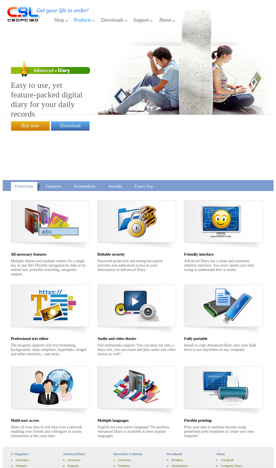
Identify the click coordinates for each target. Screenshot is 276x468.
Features (54, 132)
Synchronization (26, 423)
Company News (231, 412)
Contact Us (179, 445)
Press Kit (227, 423)
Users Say (144, 132)
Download (70, 100)
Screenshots (85, 132)
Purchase (22, 452)
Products (82, 20)
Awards (115, 132)
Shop (59, 20)
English (78, 461)
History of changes (28, 429)
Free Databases (182, 418)
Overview (24, 132)
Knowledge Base (183, 439)
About (165, 20)
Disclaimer (18, 461)
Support (141, 20)
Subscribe (227, 439)
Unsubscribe (229, 445)
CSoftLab (227, 406)
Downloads (112, 20)
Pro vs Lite (23, 418)
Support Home (181, 433)
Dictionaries (180, 412)
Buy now (30, 100)
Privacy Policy (42, 461)
